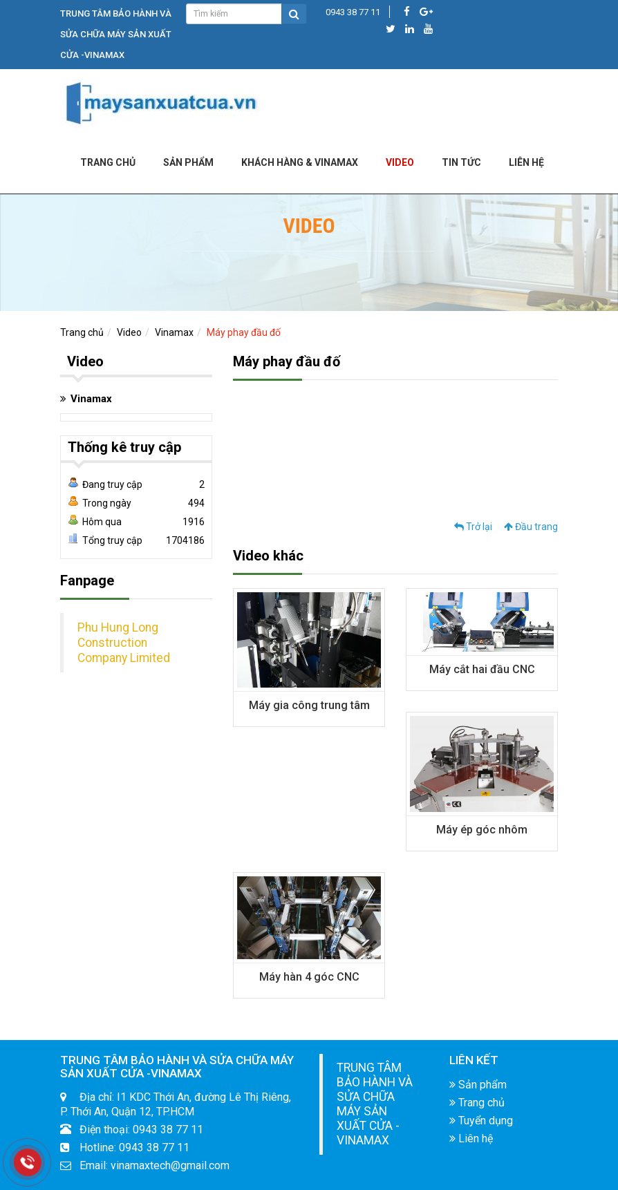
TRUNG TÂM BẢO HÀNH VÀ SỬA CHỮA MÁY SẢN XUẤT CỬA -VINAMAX (375, 1104)
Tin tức (461, 162)
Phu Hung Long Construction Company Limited (123, 643)
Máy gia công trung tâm (309, 705)
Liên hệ (471, 1138)
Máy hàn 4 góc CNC (309, 976)
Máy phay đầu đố (244, 332)
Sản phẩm (188, 162)
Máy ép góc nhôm (481, 829)
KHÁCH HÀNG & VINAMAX (299, 162)
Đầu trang (531, 526)
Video (400, 162)
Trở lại (473, 526)
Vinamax (174, 332)
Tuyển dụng (481, 1120)
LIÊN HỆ (526, 162)
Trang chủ (107, 162)
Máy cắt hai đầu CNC (482, 669)
